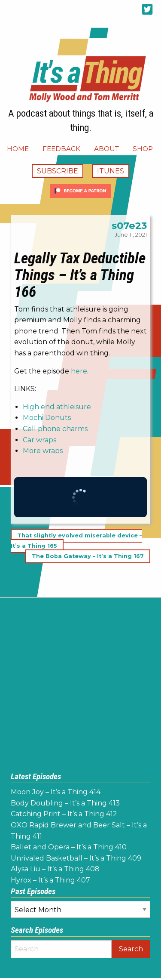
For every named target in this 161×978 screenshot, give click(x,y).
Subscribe (57, 171)
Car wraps (39, 440)
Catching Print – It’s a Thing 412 (64, 814)
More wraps (43, 451)
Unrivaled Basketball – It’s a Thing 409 (76, 858)
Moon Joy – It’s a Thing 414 (55, 792)
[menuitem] (18, 148)
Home (18, 149)
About (106, 149)
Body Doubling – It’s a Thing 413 (65, 803)
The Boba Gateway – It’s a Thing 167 (88, 556)
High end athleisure (57, 407)
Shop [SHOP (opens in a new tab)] (143, 149)
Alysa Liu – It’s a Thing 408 (55, 869)
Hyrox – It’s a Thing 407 (50, 880)
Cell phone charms (55, 429)
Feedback (61, 149)
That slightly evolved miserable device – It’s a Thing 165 (76, 541)
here (79, 371)
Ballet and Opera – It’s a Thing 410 (69, 847)
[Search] (61, 949)
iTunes (110, 171)
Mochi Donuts (47, 417)
